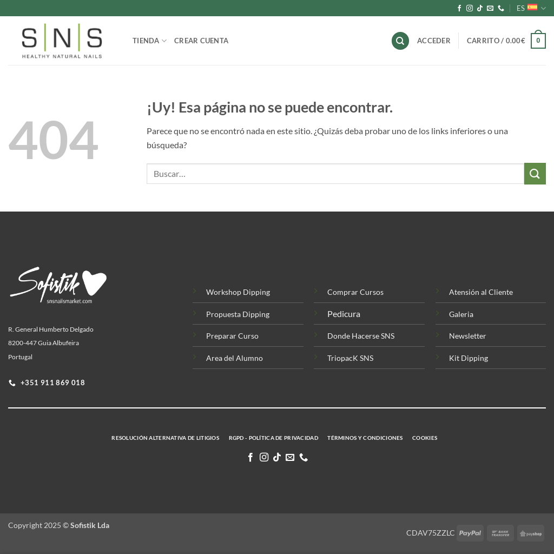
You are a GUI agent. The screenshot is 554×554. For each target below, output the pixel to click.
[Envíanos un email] (490, 8)
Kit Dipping (468, 357)
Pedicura (343, 313)
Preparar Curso (232, 335)
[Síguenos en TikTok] (480, 8)
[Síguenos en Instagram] (469, 8)
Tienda (150, 41)
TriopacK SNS (350, 357)
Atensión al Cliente (481, 291)
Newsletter (467, 335)
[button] (506, 41)
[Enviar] (535, 173)
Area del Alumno (234, 357)
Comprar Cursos (355, 291)
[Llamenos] (501, 8)
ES (531, 8)
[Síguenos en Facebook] (459, 8)
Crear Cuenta (201, 40)
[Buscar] (400, 41)
